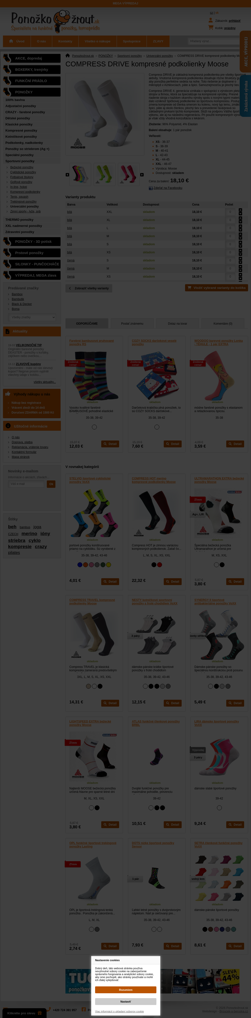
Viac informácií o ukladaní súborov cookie (119, 1011)
